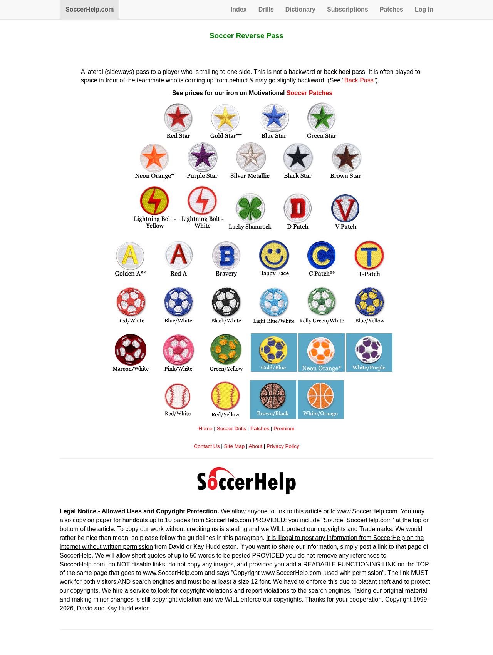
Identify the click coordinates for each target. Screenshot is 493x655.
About (256, 446)
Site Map (234, 446)
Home (205, 428)
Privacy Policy (283, 446)
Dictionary (300, 9)
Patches (391, 9)
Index (239, 9)
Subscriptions (347, 9)
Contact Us (207, 446)
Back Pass (359, 80)
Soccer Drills (231, 428)
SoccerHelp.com (89, 9)
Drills (266, 9)
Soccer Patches (309, 93)
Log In (424, 9)
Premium (283, 428)
